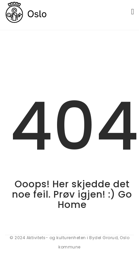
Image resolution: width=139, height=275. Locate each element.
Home (72, 204)
